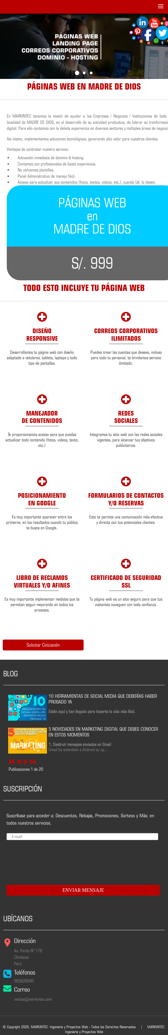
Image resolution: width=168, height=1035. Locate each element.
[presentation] (38, 860)
